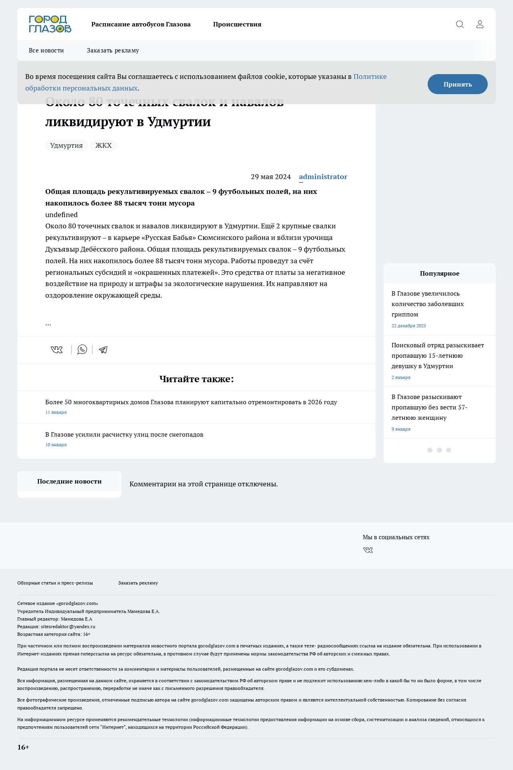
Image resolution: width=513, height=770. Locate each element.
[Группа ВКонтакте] (368, 550)
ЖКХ (103, 145)
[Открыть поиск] (460, 24)
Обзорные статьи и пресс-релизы (55, 583)
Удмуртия (66, 145)
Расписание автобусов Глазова (141, 24)
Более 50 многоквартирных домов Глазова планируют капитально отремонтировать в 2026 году (196, 407)
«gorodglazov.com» (77, 603)
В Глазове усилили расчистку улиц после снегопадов (196, 440)
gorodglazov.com (216, 646)
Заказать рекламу (113, 50)
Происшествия (237, 24)
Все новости (46, 50)
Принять (458, 84)
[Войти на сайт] (480, 24)
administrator (323, 176)
